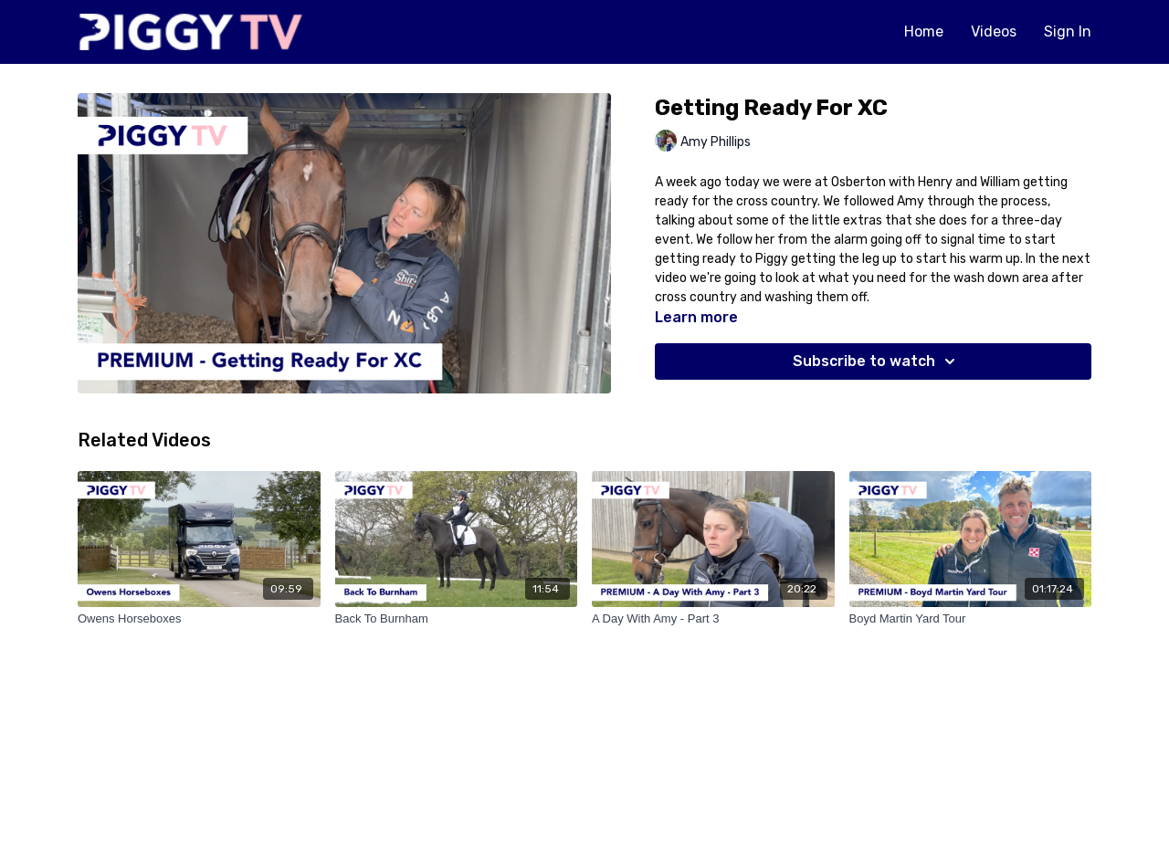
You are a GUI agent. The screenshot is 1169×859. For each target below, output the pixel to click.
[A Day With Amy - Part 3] (713, 619)
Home (923, 31)
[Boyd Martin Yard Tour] (970, 619)
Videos (993, 31)
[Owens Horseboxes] (199, 619)
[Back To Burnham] (456, 619)
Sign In (1067, 31)
